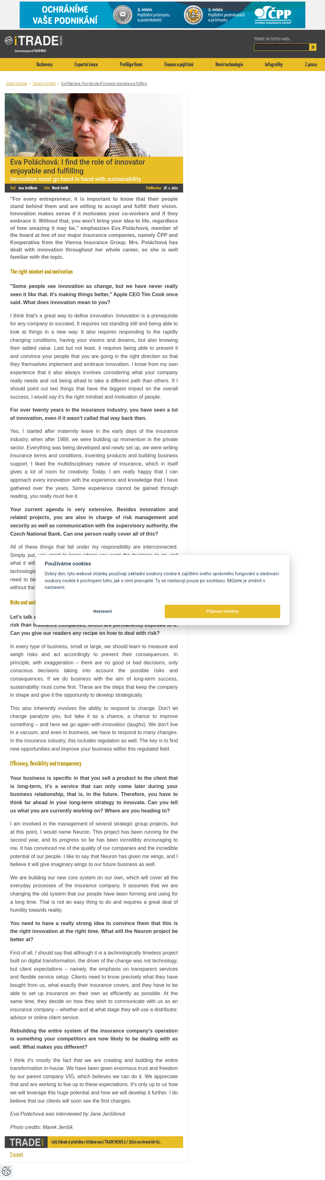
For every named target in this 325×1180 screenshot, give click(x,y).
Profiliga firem (131, 64)
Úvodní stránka (16, 83)
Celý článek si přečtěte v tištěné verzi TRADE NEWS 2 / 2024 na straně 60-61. (106, 1142)
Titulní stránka (11, 64)
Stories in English (44, 83)
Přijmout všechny (222, 611)
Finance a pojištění (178, 64)
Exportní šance (86, 64)
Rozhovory (44, 64)
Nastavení (102, 611)
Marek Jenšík (60, 188)
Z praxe (311, 64)
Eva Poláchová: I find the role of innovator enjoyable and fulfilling (104, 83)
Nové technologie (229, 64)
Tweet (16, 1154)
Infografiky (274, 64)
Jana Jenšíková (27, 188)
